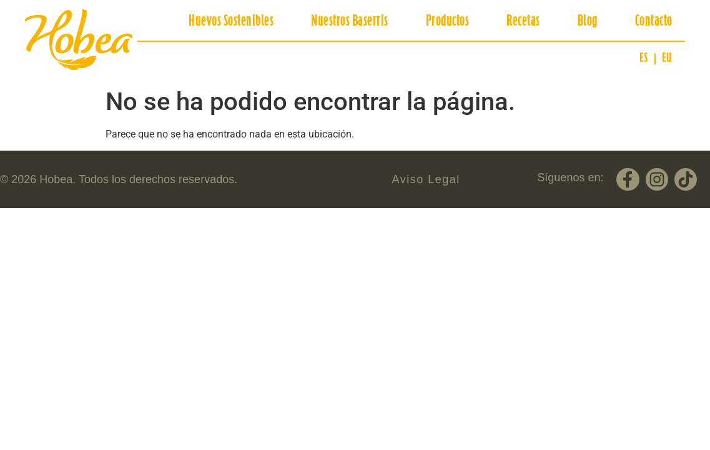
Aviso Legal (426, 179)
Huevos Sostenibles (231, 21)
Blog (588, 21)
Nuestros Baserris (349, 21)
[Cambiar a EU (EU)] (667, 59)
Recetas (523, 21)
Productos (448, 21)
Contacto (654, 21)
